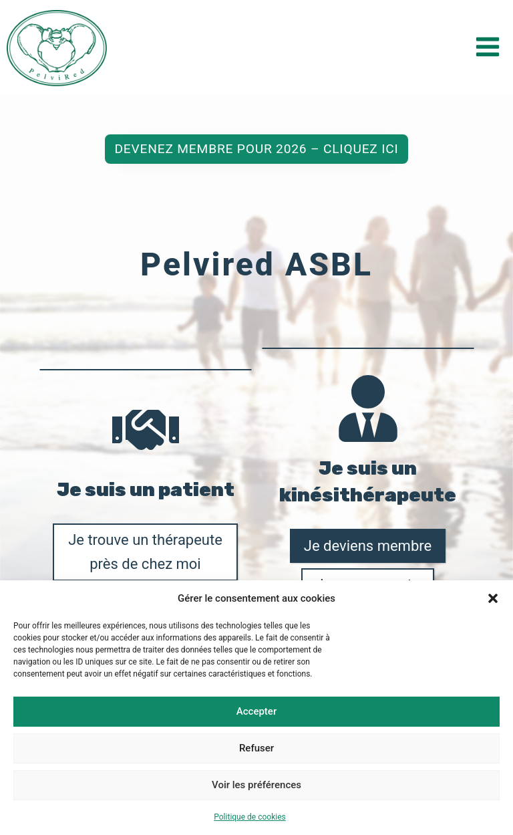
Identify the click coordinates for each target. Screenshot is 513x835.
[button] (493, 598)
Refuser (256, 748)
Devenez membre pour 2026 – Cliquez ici (256, 229)
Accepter (256, 711)
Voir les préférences (256, 785)
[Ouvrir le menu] (487, 46)
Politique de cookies (249, 817)
